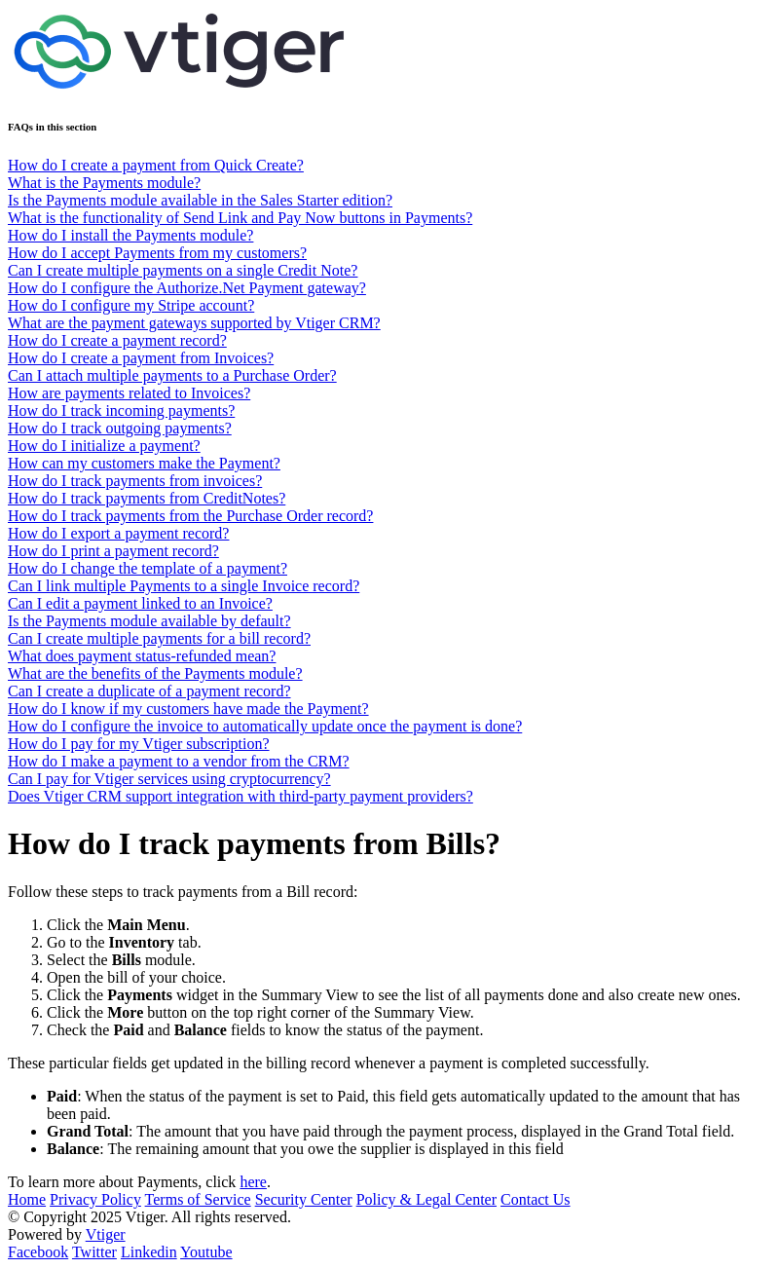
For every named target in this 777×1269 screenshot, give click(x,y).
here (253, 1182)
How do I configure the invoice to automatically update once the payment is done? (265, 726)
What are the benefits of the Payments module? (155, 673)
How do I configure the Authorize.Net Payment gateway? (187, 288)
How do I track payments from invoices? (135, 480)
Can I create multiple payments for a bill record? (159, 638)
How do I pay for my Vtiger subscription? (139, 743)
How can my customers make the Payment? (144, 463)
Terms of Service (198, 1199)
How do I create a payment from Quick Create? (156, 165)
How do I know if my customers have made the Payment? (188, 708)
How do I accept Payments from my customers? (157, 252)
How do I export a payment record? (118, 533)
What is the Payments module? (104, 182)
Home (27, 1199)
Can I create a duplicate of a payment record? (149, 691)
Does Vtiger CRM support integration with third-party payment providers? (240, 796)
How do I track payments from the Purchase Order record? (190, 515)
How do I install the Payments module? (130, 235)
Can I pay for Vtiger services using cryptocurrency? (169, 778)
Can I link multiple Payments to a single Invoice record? (183, 586)
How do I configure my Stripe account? (131, 305)
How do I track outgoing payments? (120, 428)
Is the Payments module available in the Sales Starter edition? (200, 200)
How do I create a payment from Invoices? (141, 358)
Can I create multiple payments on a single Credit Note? (182, 270)
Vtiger (106, 1234)
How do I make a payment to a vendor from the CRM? (179, 761)
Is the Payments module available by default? (149, 621)
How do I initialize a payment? (104, 445)
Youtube (206, 1252)
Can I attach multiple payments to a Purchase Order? (172, 375)
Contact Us (535, 1199)
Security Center (303, 1199)
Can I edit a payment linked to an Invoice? (140, 603)
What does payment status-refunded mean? (142, 656)
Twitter (94, 1252)
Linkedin (149, 1252)
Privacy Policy (95, 1199)
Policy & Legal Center (426, 1199)
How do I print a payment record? (113, 550)
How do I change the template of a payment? (147, 568)
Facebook (38, 1252)
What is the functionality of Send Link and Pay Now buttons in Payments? (240, 217)
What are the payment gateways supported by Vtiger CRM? (194, 323)
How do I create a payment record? (117, 340)
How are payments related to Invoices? (129, 393)
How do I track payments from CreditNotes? (146, 498)
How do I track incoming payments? (121, 410)
